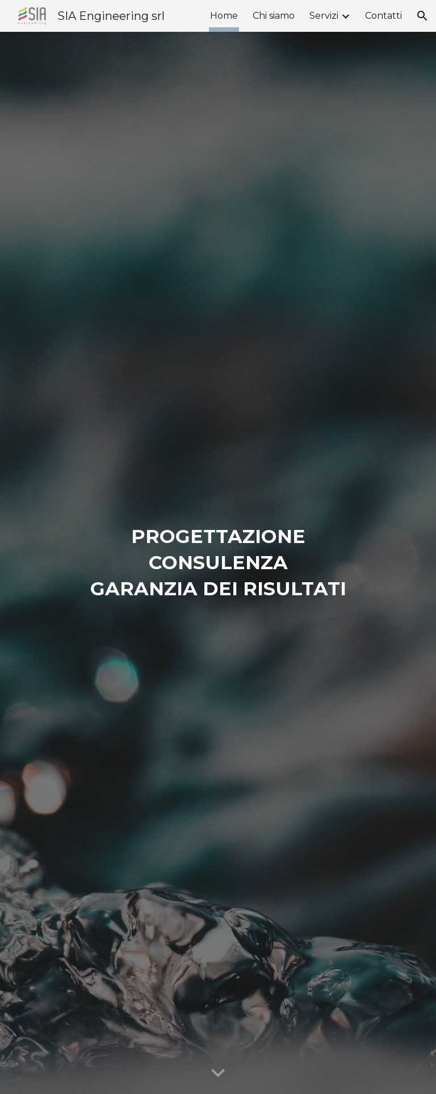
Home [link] (224, 15)
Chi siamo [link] (274, 15)
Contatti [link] (383, 15)
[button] (422, 16)
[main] (218, 563)
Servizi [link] (323, 15)
